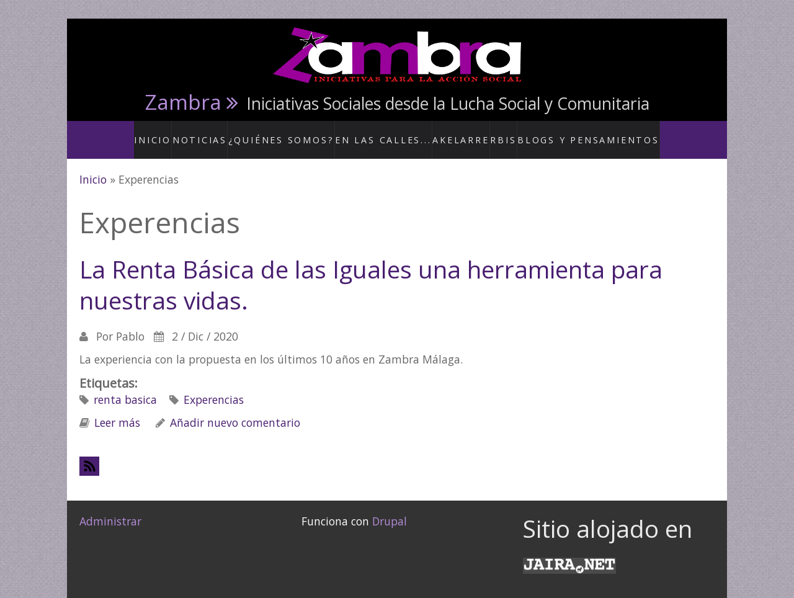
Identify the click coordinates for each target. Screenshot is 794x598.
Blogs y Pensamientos (576, 132)
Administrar (110, 508)
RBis (500, 132)
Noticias (227, 132)
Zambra (183, 101)
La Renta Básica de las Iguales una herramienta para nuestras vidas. (370, 271)
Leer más (117, 409)
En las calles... (387, 132)
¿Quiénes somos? (300, 132)
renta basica (125, 386)
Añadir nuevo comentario (235, 409)
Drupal (389, 508)
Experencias (214, 386)
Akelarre (455, 132)
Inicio (179, 132)
